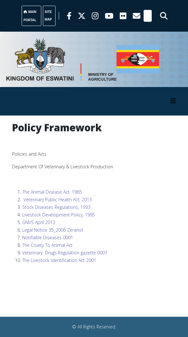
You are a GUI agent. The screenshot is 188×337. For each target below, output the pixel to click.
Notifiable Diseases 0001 (47, 237)
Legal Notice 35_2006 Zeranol (52, 230)
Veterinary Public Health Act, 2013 (58, 200)
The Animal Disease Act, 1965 (52, 192)
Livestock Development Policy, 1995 (58, 215)
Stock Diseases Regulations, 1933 (56, 207)
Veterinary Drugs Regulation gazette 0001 (64, 253)
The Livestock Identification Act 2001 (59, 260)
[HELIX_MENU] (173, 101)
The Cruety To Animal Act (47, 245)
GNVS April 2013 (38, 222)
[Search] (148, 16)
